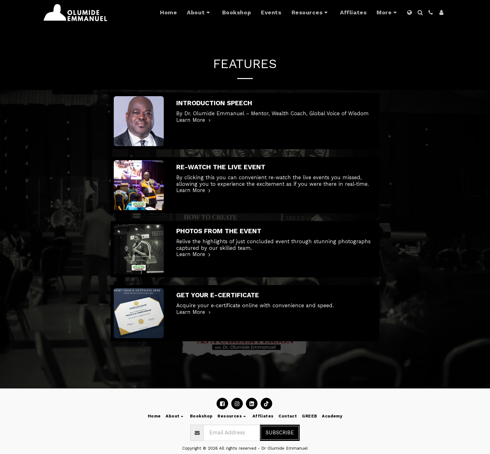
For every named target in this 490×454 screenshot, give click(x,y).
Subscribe (280, 433)
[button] (199, 12)
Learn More (194, 120)
